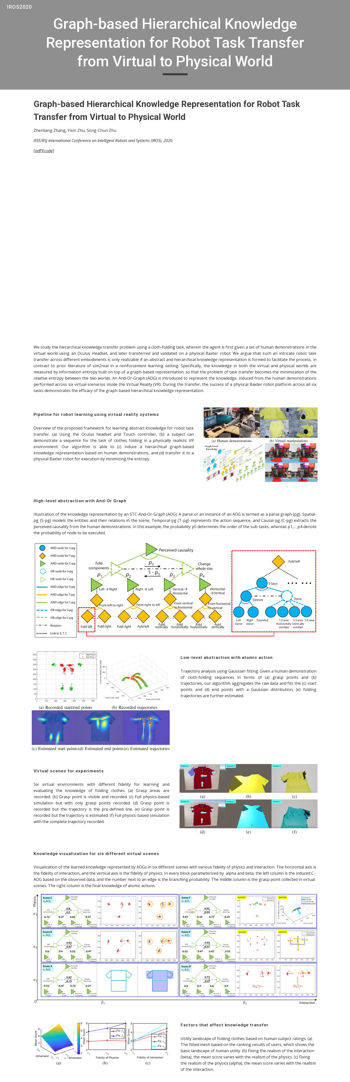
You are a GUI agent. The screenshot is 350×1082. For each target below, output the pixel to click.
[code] (48, 150)
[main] (175, 44)
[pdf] (38, 150)
